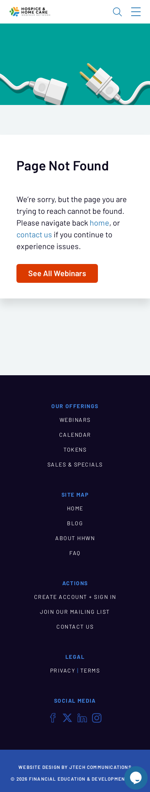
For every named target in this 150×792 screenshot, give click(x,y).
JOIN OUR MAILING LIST (75, 612)
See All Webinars (57, 273)
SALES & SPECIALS (75, 464)
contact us (34, 234)
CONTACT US (75, 626)
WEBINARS (75, 420)
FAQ (75, 553)
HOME (75, 508)
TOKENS (75, 449)
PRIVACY (63, 670)
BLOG (75, 523)
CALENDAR (75, 434)
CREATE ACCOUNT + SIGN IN (75, 597)
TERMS (90, 670)
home (99, 223)
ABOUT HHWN (75, 538)
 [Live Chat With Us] (136, 778)
